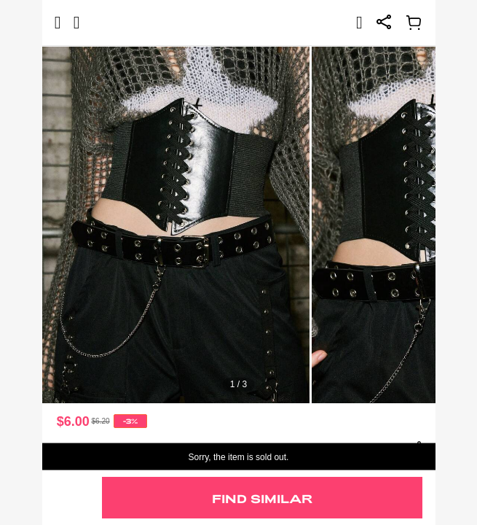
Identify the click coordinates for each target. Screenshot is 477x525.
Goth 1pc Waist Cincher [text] (100, 448)
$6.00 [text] (73, 421)
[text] (238, 224)
